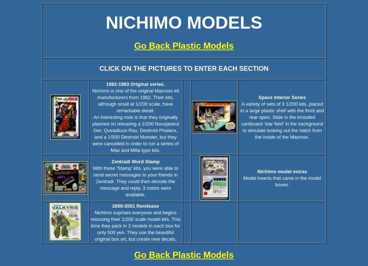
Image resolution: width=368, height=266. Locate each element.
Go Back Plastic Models (184, 46)
